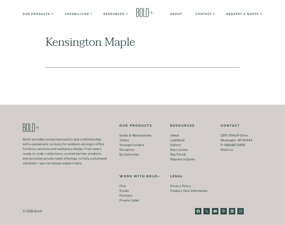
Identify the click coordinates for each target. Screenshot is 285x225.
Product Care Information (189, 191)
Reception (126, 150)
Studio (124, 191)
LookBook (177, 140)
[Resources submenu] (115, 14)
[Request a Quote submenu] (243, 14)
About (174, 135)
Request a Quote (182, 159)
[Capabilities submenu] (78, 14)
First (122, 186)
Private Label (129, 200)
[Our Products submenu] (38, 14)
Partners (125, 195)
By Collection (129, 154)
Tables (124, 140)
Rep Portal (178, 154)
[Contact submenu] (205, 14)
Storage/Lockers (131, 145)
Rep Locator (179, 150)
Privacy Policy (180, 186)
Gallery (175, 145)
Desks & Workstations (135, 135)
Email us (227, 150)
